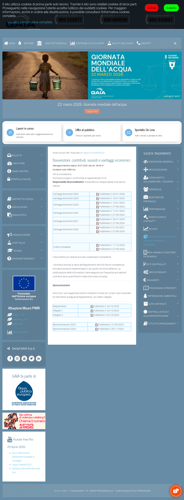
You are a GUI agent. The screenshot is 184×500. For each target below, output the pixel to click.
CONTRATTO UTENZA (20, 199)
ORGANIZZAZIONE (155, 169)
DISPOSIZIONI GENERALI (158, 161)
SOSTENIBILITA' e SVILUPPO (87, 43)
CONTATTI (144, 43)
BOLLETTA (14, 155)
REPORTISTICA (20, 332)
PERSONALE (152, 189)
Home (9, 43)
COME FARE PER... (18, 171)
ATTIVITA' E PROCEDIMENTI (159, 323)
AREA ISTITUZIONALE (52, 43)
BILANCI (150, 228)
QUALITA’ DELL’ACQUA (120, 43)
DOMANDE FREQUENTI (21, 258)
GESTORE (26, 43)
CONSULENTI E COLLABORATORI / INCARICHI (158, 179)
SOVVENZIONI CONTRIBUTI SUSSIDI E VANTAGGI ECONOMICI (159, 240)
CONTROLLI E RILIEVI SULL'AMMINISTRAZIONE (156, 313)
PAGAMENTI (151, 280)
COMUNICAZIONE (18, 234)
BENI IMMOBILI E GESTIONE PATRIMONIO (159, 254)
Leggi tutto (92, 111)
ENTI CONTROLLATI (154, 264)
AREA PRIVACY (41, 490)
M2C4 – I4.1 (18, 315)
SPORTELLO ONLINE (19, 179)
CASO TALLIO (16, 242)
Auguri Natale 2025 (22, 464)
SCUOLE (14, 250)
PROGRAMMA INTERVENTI (159, 288)
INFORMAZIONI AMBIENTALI (160, 296)
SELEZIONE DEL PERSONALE (153, 199)
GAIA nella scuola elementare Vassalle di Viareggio (23, 457)
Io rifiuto (152, 8)
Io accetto (171, 8)
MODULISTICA (16, 215)
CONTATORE (16, 163)
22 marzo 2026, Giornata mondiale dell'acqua (92, 104)
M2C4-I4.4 (17, 324)
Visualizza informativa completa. (30, 22)
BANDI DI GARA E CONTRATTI (154, 218)
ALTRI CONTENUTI (155, 304)
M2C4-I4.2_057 (19, 319)
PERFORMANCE (154, 209)
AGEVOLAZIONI (17, 207)
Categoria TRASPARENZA (93, 153)
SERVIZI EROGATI (154, 272)
